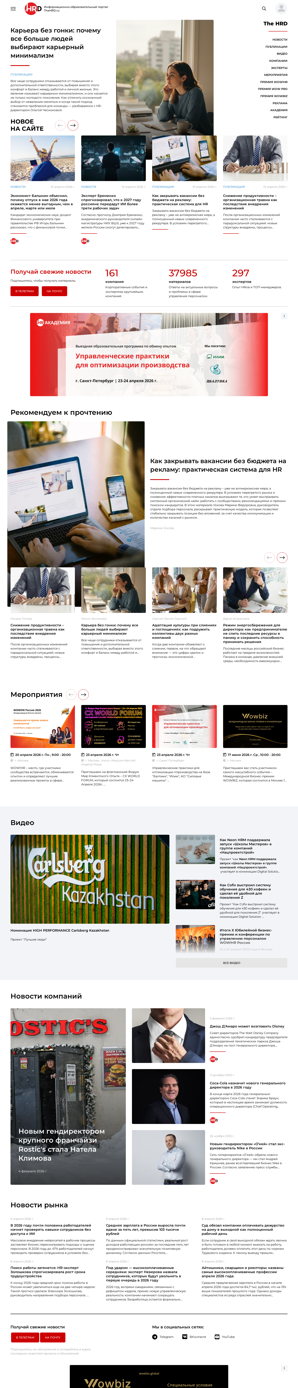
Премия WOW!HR (273, 82)
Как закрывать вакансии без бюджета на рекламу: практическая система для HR (218, 386)
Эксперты (279, 68)
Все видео (231, 884)
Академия (278, 110)
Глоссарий (189, 1325)
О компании (190, 1311)
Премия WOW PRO (272, 89)
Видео (282, 53)
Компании (278, 61)
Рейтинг (280, 117)
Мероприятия (275, 75)
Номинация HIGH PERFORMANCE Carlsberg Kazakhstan (60, 852)
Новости (279, 39)
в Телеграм (24, 291)
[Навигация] (13, 8)
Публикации (21, 74)
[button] (279, 9)
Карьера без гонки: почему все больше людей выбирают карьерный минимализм (56, 43)
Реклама (280, 103)
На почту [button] (54, 291)
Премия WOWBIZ (273, 96)
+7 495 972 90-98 (270, 1316)
